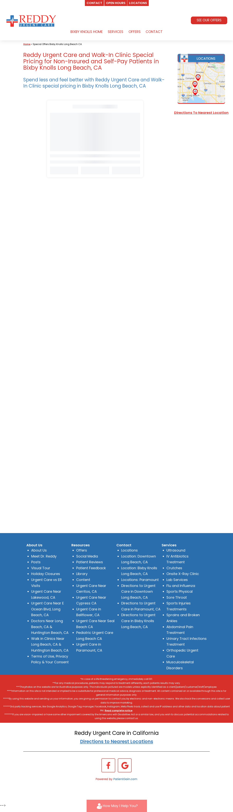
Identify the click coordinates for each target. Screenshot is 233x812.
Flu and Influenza (180, 585)
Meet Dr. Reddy (44, 556)
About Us (39, 550)
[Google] (124, 765)
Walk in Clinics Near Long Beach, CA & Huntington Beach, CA (49, 644)
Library (82, 573)
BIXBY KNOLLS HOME (86, 31)
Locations (129, 550)
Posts (36, 562)
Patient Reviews (89, 562)
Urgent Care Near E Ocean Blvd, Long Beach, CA (47, 609)
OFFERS (135, 31)
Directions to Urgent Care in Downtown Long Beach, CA (138, 591)
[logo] (32, 20)
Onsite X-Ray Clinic (182, 573)
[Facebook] (108, 765)
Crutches (174, 568)
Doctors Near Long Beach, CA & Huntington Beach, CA (49, 626)
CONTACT (154, 31)
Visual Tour (40, 568)
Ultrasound (175, 550)
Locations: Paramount (140, 579)
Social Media (87, 556)
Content (83, 579)
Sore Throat (176, 597)
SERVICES (115, 31)
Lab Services (177, 579)
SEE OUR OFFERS (209, 20)
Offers (81, 550)
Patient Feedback (91, 568)
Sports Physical (179, 591)
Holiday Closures (45, 573)
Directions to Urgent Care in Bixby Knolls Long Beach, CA (138, 621)
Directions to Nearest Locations (116, 741)
